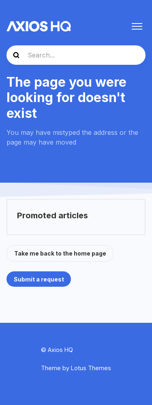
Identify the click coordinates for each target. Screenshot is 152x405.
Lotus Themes (91, 367)
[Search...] (76, 55)
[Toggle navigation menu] (137, 26)
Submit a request (39, 279)
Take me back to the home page (60, 253)
